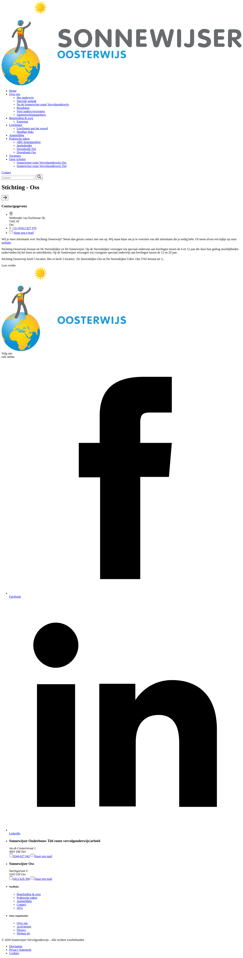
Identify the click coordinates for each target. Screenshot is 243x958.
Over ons (22, 923)
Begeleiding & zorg (29, 894)
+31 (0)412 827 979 (24, 228)
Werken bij (23, 933)
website (6, 242)
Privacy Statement (20, 949)
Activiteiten (24, 926)
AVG (20, 908)
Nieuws (21, 930)
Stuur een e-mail (24, 232)
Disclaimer (15, 946)
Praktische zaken (27, 897)
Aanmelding (24, 901)
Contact (21, 904)
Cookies (14, 953)
